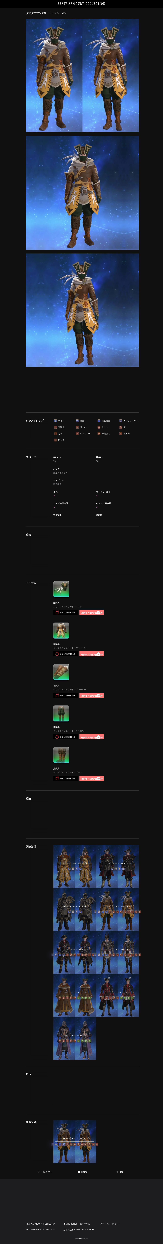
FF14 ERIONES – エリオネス (76, 1224)
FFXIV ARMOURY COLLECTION (81, 4)
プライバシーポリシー (110, 1224)
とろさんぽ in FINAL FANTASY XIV (79, 1230)
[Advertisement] (82, 390)
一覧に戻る (44, 1172)
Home (82, 1172)
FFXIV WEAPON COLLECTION (40, 1230)
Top (120, 1172)
